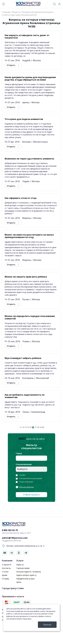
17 (36, 427)
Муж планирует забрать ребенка (23, 358)
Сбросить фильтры (26, 487)
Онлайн (22, 475)
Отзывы (5, 578)
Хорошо (47, 624)
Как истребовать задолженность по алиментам (24, 396)
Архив (4, 575)
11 (21, 427)
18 (38, 427)
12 (23, 427)
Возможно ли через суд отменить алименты (29, 158)
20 (43, 427)
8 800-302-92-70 (10, 530)
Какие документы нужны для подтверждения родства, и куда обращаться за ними (30, 78)
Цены (18, 582)
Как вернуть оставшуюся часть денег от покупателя (27, 36)
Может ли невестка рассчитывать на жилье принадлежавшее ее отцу (29, 236)
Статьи (5, 571)
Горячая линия (22, 568)
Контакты (6, 568)
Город (19, 453)
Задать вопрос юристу (26, 575)
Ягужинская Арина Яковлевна (37, 12)
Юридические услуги (25, 578)
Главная (6, 12)
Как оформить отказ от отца (20, 198)
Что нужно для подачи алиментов (24, 119)
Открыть (11, 65)
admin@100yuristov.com (15, 538)
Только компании (26, 482)
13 (26, 427)
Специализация (24, 464)
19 (40, 427)
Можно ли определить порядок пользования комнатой (30, 317)
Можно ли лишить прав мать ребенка (26, 276)
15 (31, 427)
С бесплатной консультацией (30, 478)
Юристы (16, 12)
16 (33, 427)
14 (28, 427)
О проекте (6, 564)
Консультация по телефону (28, 571)
